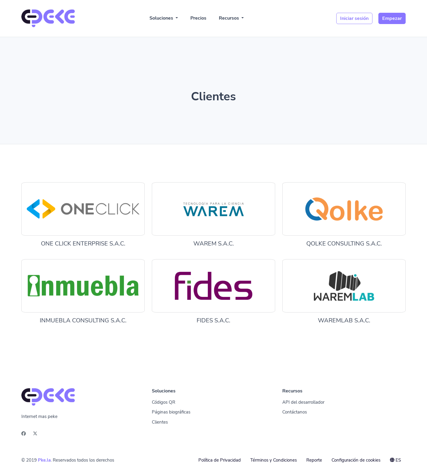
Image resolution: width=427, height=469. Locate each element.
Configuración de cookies (356, 460)
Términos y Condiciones (273, 460)
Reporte (314, 460)
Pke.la (44, 460)
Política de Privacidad (219, 460)
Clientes (160, 422)
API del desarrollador (303, 402)
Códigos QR (163, 402)
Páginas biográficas (171, 412)
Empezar (392, 18)
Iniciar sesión (354, 18)
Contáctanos (294, 412)
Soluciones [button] (161, 18)
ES (395, 460)
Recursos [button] (229, 18)
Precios (198, 18)
